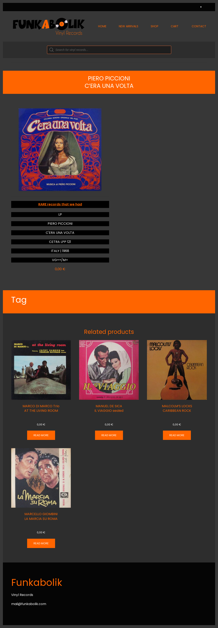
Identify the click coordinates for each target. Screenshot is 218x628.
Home (102, 26)
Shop (154, 26)
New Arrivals (128, 26)
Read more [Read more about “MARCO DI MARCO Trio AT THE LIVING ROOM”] (41, 435)
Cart (174, 26)
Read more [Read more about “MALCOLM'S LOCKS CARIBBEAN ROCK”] (176, 435)
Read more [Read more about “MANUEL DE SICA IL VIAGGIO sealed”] (109, 435)
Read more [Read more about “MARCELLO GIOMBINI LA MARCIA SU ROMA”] (41, 543)
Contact (199, 26)
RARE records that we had (60, 204)
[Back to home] (48, 26)
